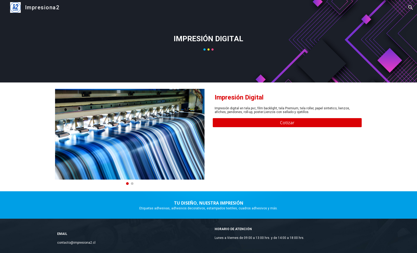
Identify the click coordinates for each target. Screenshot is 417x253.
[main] (208, 38)
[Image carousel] (130, 137)
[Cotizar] (287, 122)
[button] (410, 7)
